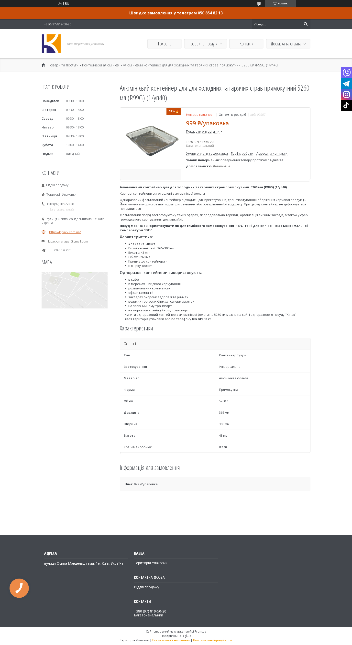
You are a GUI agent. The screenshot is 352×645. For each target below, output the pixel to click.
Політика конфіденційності (212, 640)
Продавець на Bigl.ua (176, 636)
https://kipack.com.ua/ (65, 232)
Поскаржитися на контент (171, 640)
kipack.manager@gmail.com (68, 241)
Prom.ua (200, 631)
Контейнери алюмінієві (101, 65)
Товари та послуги (203, 43)
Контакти (246, 43)
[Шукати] (305, 24)
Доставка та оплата (286, 43)
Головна (164, 43)
